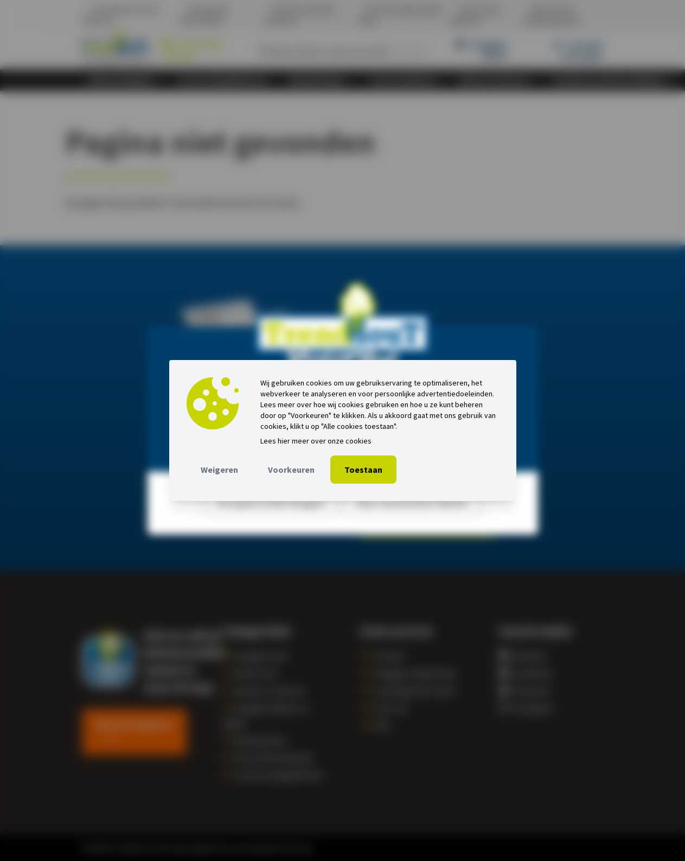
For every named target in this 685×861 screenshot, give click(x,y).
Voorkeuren (291, 469)
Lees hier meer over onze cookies (316, 441)
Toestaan (363, 469)
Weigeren (219, 469)
